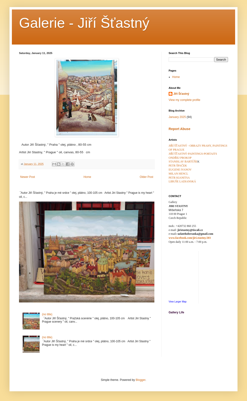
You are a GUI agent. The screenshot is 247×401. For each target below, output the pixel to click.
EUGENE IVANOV (180, 169)
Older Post (146, 177)
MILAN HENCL (178, 173)
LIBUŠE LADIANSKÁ (182, 181)
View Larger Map (177, 301)
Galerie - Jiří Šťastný (84, 23)
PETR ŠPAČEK (178, 165)
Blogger (140, 380)
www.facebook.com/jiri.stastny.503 (190, 237)
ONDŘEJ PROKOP (180, 157)
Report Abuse (179, 129)
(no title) (47, 314)
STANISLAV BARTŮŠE (183, 161)
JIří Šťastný (181, 93)
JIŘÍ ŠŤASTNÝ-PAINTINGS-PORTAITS (193, 153)
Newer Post (27, 177)
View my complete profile (184, 100)
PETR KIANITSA (179, 177)
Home (87, 177)
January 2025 (177, 117)
